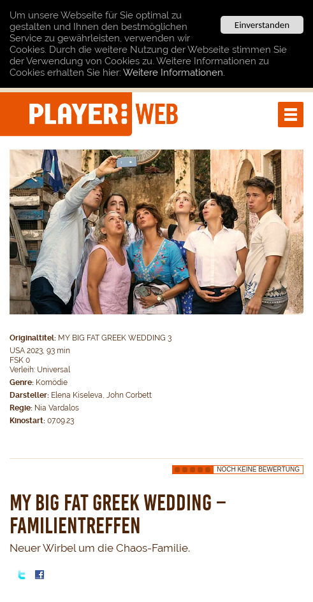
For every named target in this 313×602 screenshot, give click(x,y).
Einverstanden (262, 25)
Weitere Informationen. (174, 72)
